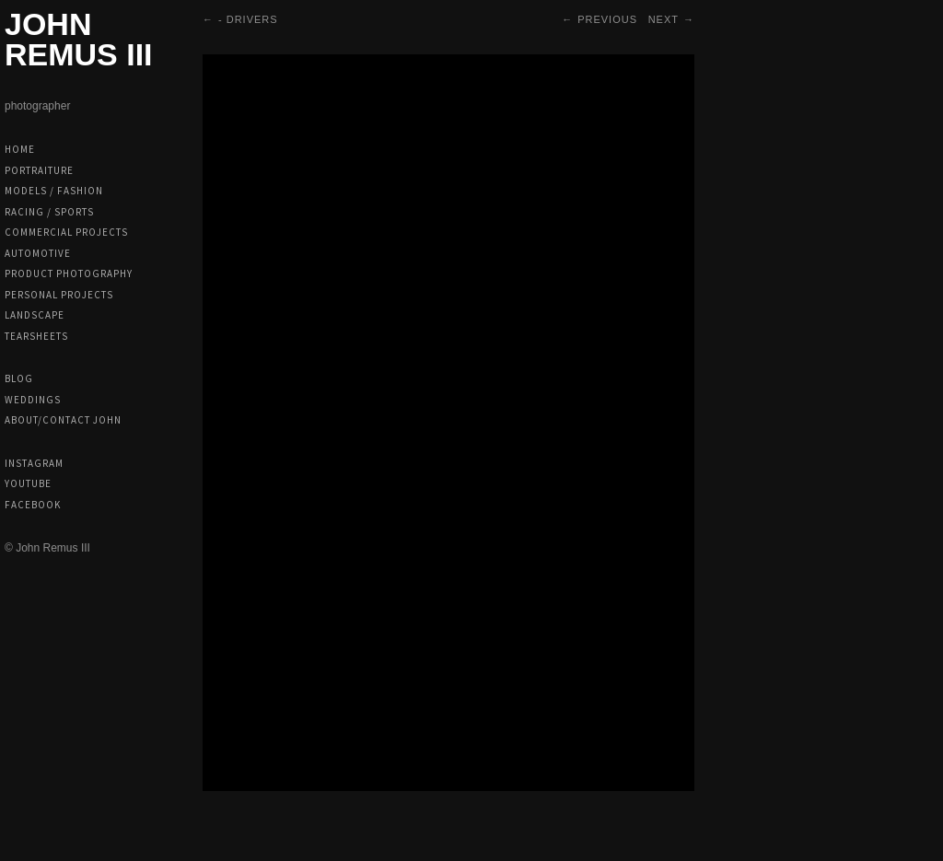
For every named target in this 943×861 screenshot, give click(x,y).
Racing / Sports (49, 211)
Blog (19, 378)
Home (20, 149)
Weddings (33, 399)
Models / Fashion (54, 190)
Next (663, 19)
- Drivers (248, 19)
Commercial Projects (66, 232)
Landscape (34, 314)
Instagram (34, 463)
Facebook (33, 504)
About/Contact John (63, 419)
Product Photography (69, 273)
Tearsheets (36, 336)
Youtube (28, 483)
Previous (607, 19)
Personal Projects (59, 294)
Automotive (38, 253)
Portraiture (39, 170)
